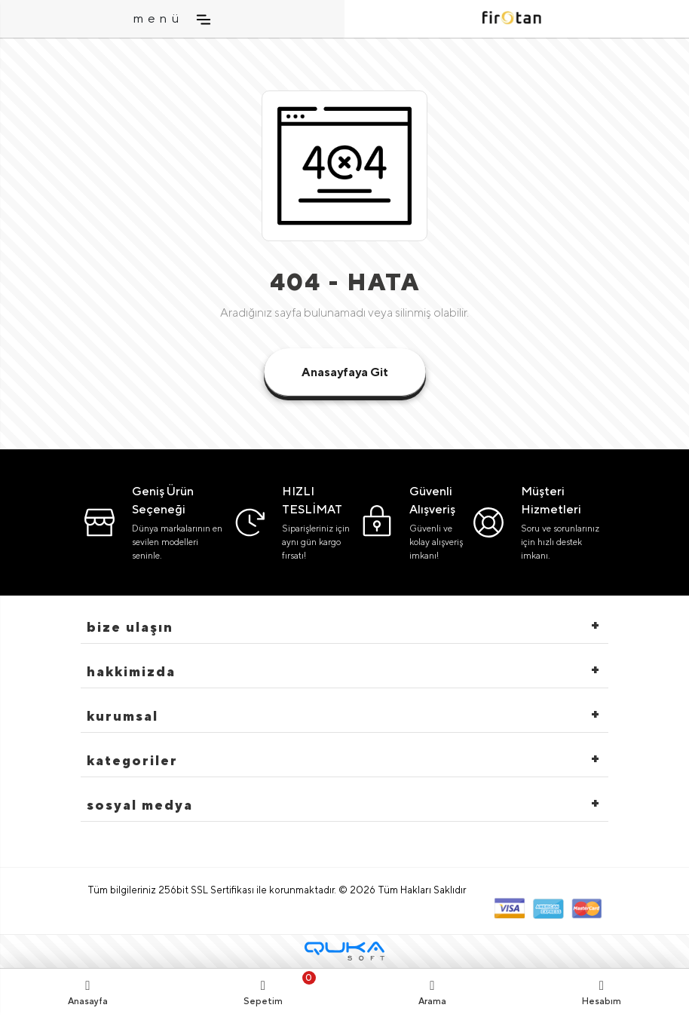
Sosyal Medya (140, 805)
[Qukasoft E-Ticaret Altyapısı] (344, 951)
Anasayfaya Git (345, 372)
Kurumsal (122, 716)
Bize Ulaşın (130, 627)
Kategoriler (132, 760)
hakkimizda (131, 671)
